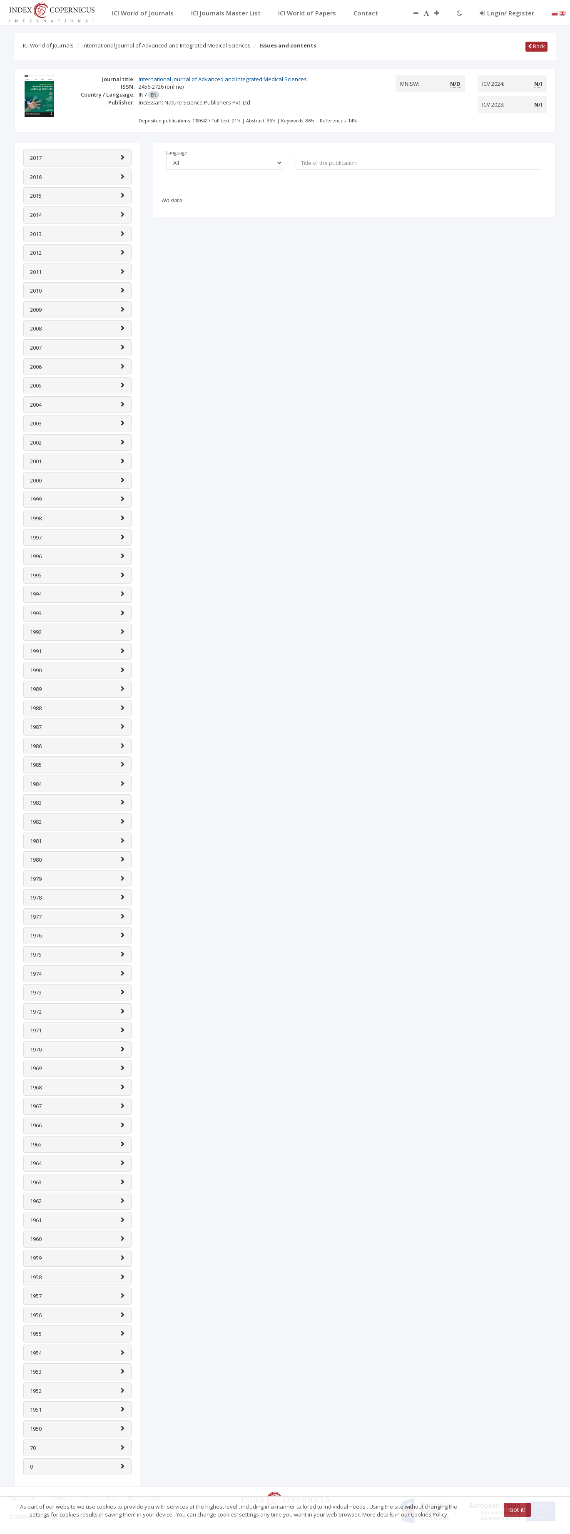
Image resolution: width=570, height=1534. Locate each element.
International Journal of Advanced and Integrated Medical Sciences (166, 45)
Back (536, 46)
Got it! (517, 1510)
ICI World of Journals (48, 45)
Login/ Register (507, 13)
